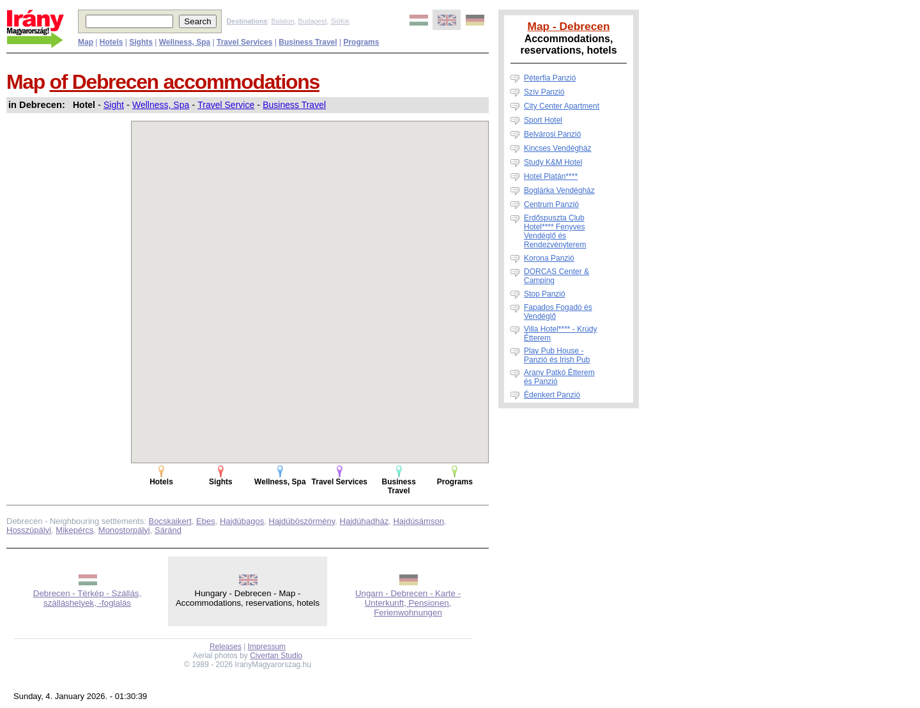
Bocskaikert (170, 521)
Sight (113, 105)
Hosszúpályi (28, 530)
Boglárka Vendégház (559, 190)
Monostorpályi (124, 530)
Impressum (267, 646)
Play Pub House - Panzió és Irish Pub (557, 355)
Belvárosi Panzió (552, 134)
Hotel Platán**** (551, 176)
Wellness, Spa (160, 105)
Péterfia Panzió (550, 77)
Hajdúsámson (418, 521)
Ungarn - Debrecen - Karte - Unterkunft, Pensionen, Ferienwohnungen (408, 603)
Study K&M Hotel (553, 162)
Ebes (205, 521)
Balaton (282, 21)
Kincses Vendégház (557, 148)
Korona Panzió (549, 258)
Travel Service (225, 105)
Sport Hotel (543, 120)
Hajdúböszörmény (302, 521)
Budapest (312, 21)
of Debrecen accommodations (184, 81)
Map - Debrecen (568, 26)
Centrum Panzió (551, 204)
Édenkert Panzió (552, 394)
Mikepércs (74, 530)
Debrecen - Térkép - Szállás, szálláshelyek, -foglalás (87, 598)
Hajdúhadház (364, 521)
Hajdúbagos (242, 521)
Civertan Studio (276, 655)
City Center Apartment (561, 106)
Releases (225, 646)
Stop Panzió (544, 293)
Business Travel (294, 105)
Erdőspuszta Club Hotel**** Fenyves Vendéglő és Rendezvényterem (555, 231)
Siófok (339, 21)
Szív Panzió (544, 92)
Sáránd (168, 530)
